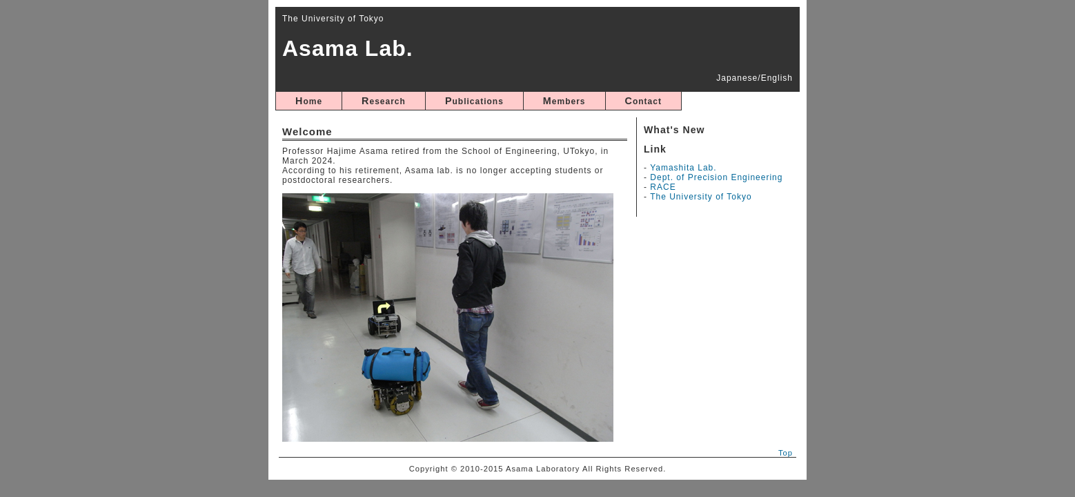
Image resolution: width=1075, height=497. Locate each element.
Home (308, 100)
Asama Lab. (347, 48)
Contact (643, 100)
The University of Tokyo (701, 197)
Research (384, 100)
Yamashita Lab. (683, 168)
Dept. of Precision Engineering (716, 177)
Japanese (737, 78)
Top (785, 453)
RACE (662, 187)
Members (564, 100)
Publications (474, 100)
